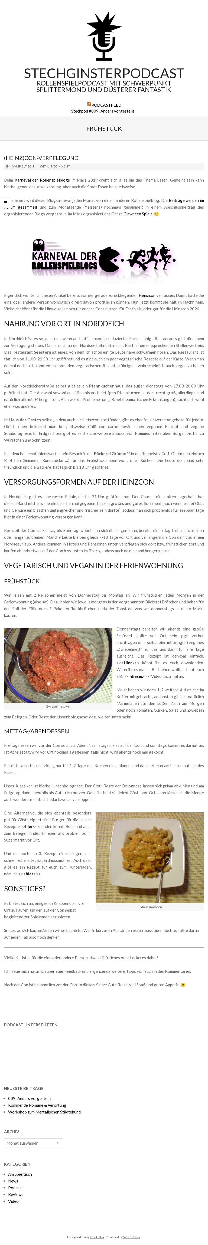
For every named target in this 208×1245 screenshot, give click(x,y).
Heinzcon (147, 295)
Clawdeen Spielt (137, 213)
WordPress (131, 1237)
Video (13, 1201)
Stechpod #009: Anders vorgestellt (102, 111)
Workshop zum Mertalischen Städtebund (44, 1111)
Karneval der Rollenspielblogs (42, 180)
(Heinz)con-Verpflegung (41, 158)
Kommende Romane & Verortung (37, 1105)
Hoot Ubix (97, 1237)
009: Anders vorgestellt (29, 1098)
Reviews (15, 1194)
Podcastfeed (106, 105)
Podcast (15, 1187)
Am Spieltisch (23, 166)
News (13, 1180)
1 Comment (60, 166)
